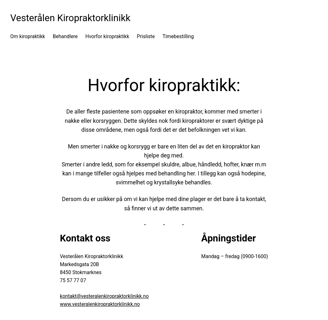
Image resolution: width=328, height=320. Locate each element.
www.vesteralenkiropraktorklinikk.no (100, 304)
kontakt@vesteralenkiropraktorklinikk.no (104, 296)
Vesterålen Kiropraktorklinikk (70, 18)
